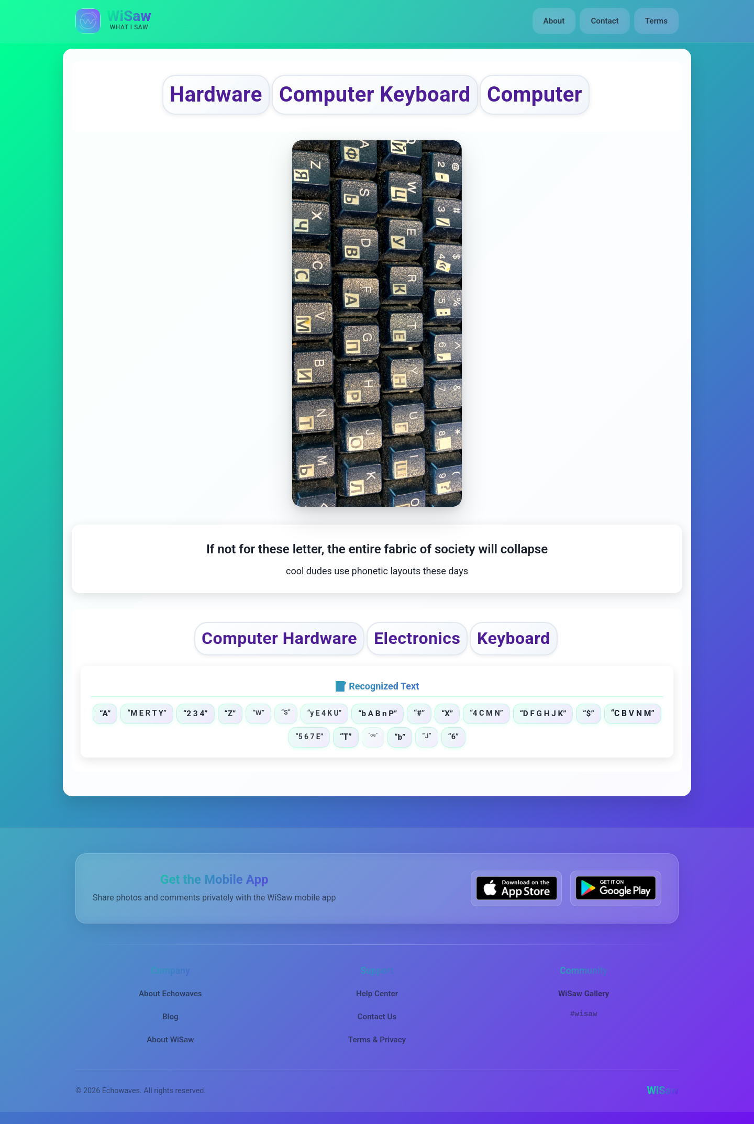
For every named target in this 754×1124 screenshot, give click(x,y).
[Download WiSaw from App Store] (516, 888)
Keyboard (514, 638)
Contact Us (377, 1016)
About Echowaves (170, 993)
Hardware (216, 94)
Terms (656, 21)
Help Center (377, 993)
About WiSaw (170, 1039)
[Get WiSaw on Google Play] (615, 888)
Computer (534, 94)
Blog (170, 1016)
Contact (604, 21)
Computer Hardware (279, 638)
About (554, 21)
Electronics (417, 638)
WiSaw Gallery (583, 993)
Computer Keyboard (375, 94)
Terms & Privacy (377, 1039)
